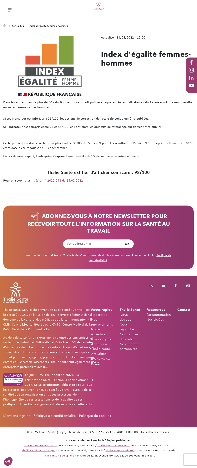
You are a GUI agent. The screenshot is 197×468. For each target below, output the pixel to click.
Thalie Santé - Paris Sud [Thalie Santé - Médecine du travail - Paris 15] (120, 450)
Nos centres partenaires (129, 347)
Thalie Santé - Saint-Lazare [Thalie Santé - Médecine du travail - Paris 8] (113, 445)
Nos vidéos (155, 319)
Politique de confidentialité (54, 416)
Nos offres (99, 315)
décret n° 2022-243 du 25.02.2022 (58, 180)
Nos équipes (101, 339)
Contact (183, 310)
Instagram (192, 74)
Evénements (100, 358)
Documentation (159, 315)
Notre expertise (98, 332)
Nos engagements (102, 322)
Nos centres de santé (129, 337)
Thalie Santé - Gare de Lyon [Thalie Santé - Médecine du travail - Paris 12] (38, 450)
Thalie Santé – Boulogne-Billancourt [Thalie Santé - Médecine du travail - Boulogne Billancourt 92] (64, 455)
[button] (8, 461)
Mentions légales (16, 416)
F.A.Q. (95, 363)
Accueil (5, 26)
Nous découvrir (127, 317)
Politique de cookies (95, 416)
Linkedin (153, 285)
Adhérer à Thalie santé (100, 347)
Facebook (192, 66)
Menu (9, 10)
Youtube (192, 89)
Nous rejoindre (127, 327)
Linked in (192, 82)
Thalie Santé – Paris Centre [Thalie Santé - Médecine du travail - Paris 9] (40, 445)
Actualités (18, 26)
